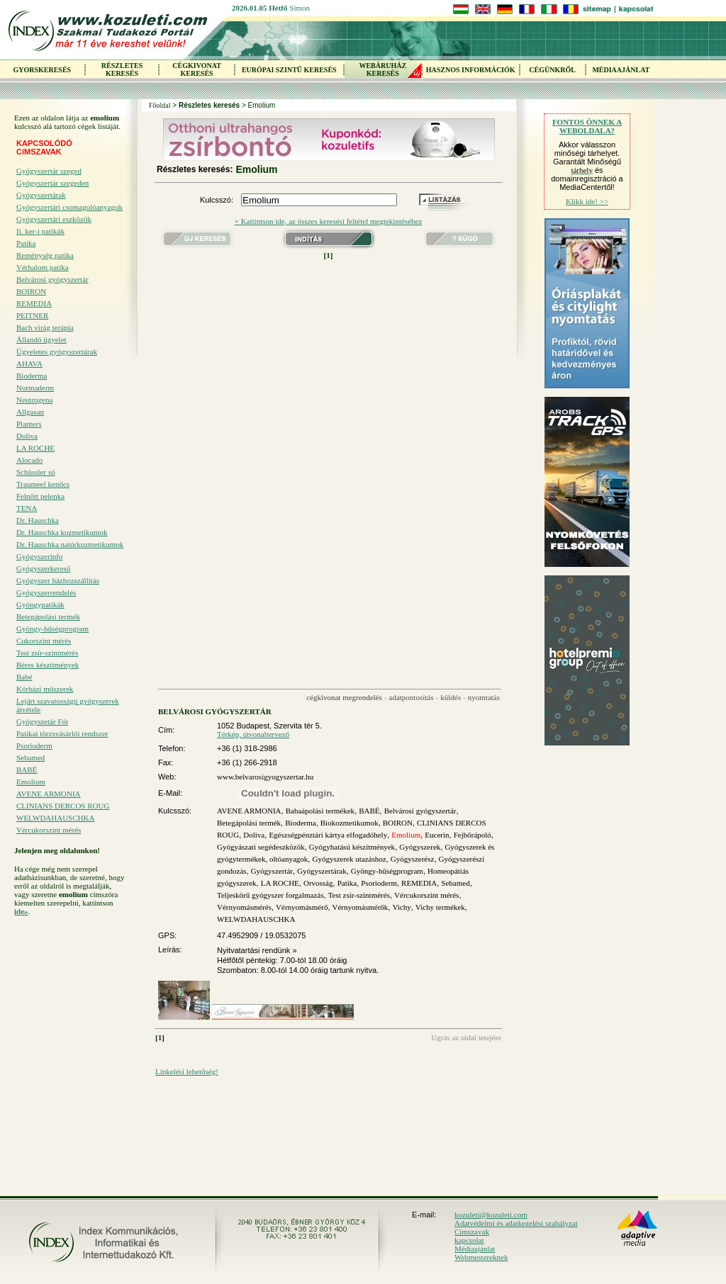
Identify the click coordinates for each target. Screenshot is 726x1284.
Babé (24, 676)
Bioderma (31, 375)
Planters (28, 423)
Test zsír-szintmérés (47, 652)
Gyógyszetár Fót (42, 721)
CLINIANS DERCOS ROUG (62, 805)
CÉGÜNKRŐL (552, 70)
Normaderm (35, 387)
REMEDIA (34, 303)
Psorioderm (34, 745)
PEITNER (32, 315)
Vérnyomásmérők (361, 907)
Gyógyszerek (419, 847)
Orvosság (318, 883)
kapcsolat (469, 1240)
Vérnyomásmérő (302, 907)
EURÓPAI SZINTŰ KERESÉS (289, 70)
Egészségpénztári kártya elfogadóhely (328, 834)
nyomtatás (484, 697)
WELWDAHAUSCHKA (55, 817)
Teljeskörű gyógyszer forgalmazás (270, 895)
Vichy (401, 907)
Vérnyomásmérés (244, 907)
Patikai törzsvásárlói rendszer (62, 733)
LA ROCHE (35, 448)
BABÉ (26, 769)
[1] (328, 255)
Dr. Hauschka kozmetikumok (62, 532)
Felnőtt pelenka (40, 496)
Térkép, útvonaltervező (253, 734)
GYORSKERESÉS (42, 70)
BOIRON (31, 291)
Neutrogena (34, 399)
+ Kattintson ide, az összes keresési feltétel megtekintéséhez (329, 221)
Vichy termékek (440, 907)
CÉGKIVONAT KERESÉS (196, 69)
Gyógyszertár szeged (49, 171)
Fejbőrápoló (472, 834)
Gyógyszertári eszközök (53, 219)
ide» (21, 911)
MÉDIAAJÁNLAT (620, 70)
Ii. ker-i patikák (40, 231)
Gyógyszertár (272, 871)
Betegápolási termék (48, 616)
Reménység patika (45, 255)
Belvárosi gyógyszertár (52, 279)
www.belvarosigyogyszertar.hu (265, 776)
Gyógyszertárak (41, 195)
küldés (450, 697)
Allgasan (30, 411)
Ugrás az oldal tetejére (466, 1037)
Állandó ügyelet (41, 339)
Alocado (29, 460)
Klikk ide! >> (587, 201)
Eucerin (437, 834)
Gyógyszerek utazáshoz (349, 859)
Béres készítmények (47, 664)
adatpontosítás (411, 697)
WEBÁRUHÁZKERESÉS (382, 69)
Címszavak (471, 1231)
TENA (26, 508)
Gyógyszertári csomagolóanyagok (69, 207)
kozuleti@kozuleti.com (490, 1214)
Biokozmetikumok (349, 822)
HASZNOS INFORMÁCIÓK (470, 70)
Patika (26, 243)
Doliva (27, 436)
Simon (299, 8)
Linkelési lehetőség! (186, 1071)
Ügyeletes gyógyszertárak (56, 351)
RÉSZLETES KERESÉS (122, 69)
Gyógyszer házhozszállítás (57, 580)
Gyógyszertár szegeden (52, 183)
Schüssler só (35, 472)
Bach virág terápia (45, 327)
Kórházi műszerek (44, 689)
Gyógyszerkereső (43, 568)
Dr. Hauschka (37, 520)
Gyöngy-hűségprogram (52, 628)
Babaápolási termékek (320, 810)
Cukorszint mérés (43, 640)
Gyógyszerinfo (39, 556)
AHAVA (29, 363)
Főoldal (160, 105)
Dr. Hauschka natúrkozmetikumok (69, 544)
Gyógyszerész (413, 859)
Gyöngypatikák (40, 604)
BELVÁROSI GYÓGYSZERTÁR (215, 711)
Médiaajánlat (474, 1248)
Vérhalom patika (42, 267)
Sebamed (30, 757)
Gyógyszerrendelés (46, 592)
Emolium (30, 781)
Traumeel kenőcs (42, 484)
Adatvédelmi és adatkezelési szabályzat (516, 1223)
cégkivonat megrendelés (344, 697)
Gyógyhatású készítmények (352, 847)
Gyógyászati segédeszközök (261, 847)
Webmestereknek (481, 1257)
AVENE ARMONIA (48, 793)
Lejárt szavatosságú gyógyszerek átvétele (67, 705)
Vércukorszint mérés (48, 830)
